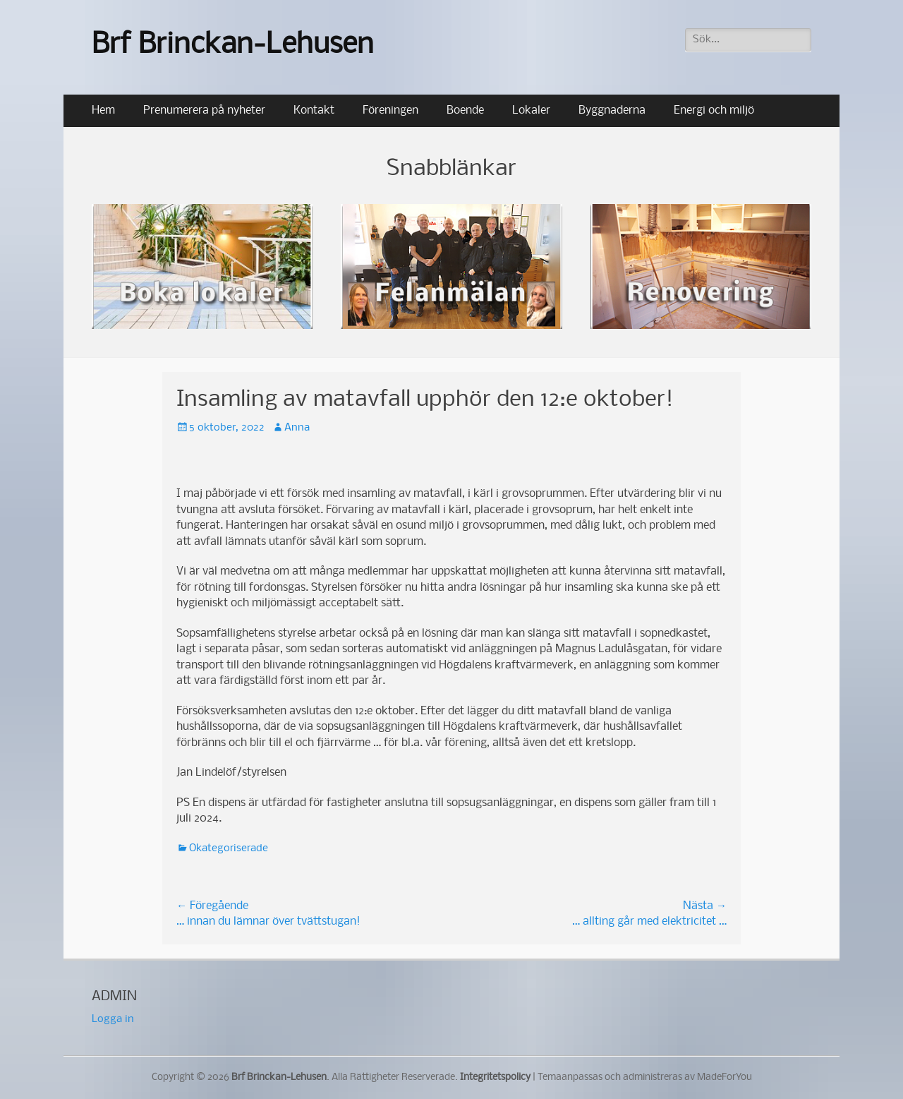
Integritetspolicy (495, 1077)
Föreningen (390, 110)
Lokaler (531, 110)
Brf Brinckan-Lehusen (233, 45)
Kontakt (313, 110)
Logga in (113, 1019)
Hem (103, 110)
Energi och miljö (714, 110)
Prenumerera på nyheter (204, 110)
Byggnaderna (612, 110)
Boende (465, 110)
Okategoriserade (228, 848)
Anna (297, 427)
